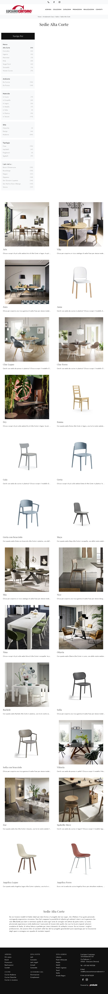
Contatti (99, 9)
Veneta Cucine (8, 71)
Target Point (7, 64)
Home (39, 17)
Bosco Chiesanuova (9, 167)
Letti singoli (34, 962)
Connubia (6, 51)
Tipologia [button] (6, 143)
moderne (6, 135)
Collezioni (57, 9)
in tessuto (6, 117)
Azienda (48, 9)
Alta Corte (6, 48)
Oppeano (6, 177)
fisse (4, 146)
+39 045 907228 (89, 965)
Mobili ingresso (61, 968)
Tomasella (6, 67)
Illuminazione (34, 975)
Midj (4, 61)
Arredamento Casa (48, 17)
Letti (31, 957)
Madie (58, 962)
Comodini (33, 960)
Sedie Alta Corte (65, 17)
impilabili (6, 149)
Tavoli (58, 970)
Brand (7, 960)
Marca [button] (5, 44)
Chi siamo (8, 957)
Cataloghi (67, 9)
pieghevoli (6, 153)
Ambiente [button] (6, 79)
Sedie (57, 17)
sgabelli (5, 156)
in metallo (6, 107)
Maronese (6, 57)
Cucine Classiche (10, 977)
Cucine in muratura (11, 980)
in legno (6, 103)
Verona (5, 187)
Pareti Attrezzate (61, 960)
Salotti (58, 965)
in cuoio (6, 97)
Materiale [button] (6, 93)
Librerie (58, 957)
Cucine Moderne (10, 975)
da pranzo (6, 85)
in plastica (6, 113)
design (5, 131)
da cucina (6, 82)
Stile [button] (4, 125)
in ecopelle (6, 100)
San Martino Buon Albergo (12, 184)
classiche (6, 128)
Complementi (34, 977)
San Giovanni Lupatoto (10, 180)
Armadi (32, 965)
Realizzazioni (89, 9)
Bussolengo (7, 171)
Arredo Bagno (60, 976)
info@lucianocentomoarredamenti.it (92, 972)
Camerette (33, 968)
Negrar (5, 174)
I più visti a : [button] (7, 164)
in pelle (5, 110)
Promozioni (77, 9)
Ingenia (5, 54)
